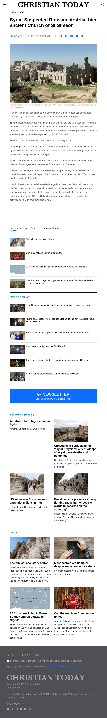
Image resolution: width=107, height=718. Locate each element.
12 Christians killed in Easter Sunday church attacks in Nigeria (29, 617)
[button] (4, 5)
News (21, 12)
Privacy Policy (71, 666)
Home (13, 12)
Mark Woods (16, 36)
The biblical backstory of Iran (29, 562)
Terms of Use (54, 666)
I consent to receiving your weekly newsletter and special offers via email (46, 661)
